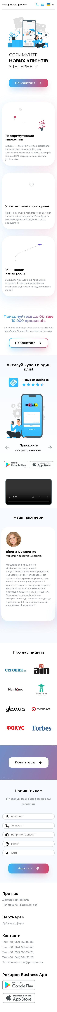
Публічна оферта (13, 923)
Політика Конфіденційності (20, 905)
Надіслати (28, 868)
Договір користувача (15, 900)
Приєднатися (28, 83)
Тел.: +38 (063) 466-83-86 (17, 942)
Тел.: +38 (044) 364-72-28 (18, 957)
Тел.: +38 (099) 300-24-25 (17, 952)
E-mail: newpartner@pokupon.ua (22, 963)
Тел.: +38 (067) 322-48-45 (17, 947)
